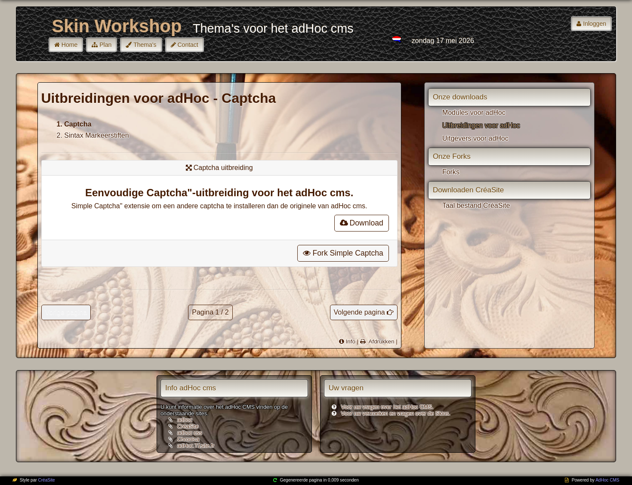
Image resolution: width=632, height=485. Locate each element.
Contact (188, 44)
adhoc (184, 420)
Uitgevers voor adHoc (475, 138)
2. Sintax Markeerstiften (93, 135)
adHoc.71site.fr (195, 445)
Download (361, 223)
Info (350, 341)
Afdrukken (381, 341)
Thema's (144, 44)
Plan (105, 44)
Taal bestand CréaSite (476, 205)
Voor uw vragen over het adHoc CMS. (387, 407)
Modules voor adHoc (474, 112)
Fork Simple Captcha (343, 253)
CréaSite (188, 426)
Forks (450, 172)
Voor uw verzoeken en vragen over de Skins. (395, 413)
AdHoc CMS (607, 480)
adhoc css (189, 432)
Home (69, 44)
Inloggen (594, 23)
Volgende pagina (359, 312)
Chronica (188, 439)
